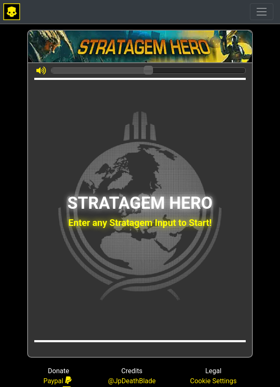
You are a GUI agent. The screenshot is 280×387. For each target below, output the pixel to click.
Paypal (57, 380)
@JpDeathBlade (132, 381)
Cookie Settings (213, 381)
